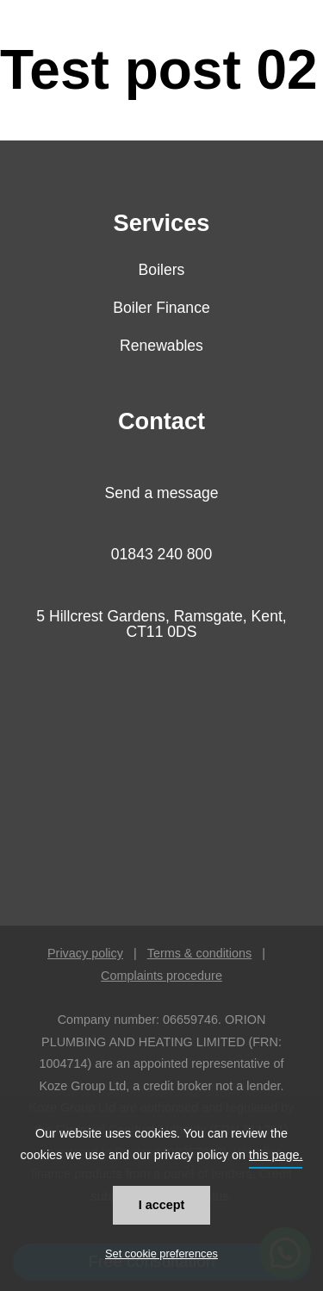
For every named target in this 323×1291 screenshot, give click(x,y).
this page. (275, 1155)
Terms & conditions (199, 953)
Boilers (162, 269)
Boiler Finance (161, 307)
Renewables (161, 345)
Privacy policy (85, 953)
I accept (162, 1205)
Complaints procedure (161, 975)
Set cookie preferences (161, 1253)
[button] (297, 69)
